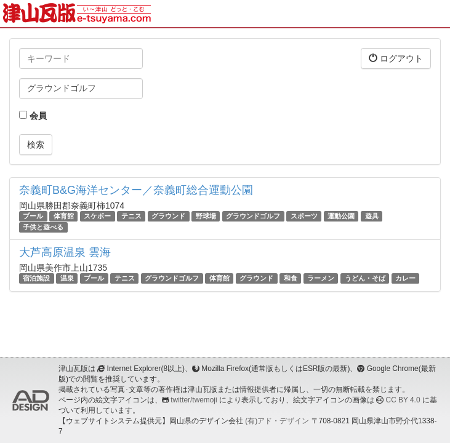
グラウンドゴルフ (253, 216)
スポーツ (304, 216)
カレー (405, 278)
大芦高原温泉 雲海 (65, 252)
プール (33, 216)
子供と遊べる (43, 227)
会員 (33, 116)
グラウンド (168, 216)
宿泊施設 (36, 278)
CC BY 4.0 (403, 400)
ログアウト (396, 58)
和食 (290, 278)
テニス (131, 216)
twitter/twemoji (194, 400)
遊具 (372, 216)
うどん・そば (365, 278)
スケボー (97, 216)
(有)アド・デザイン (277, 421)
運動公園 (341, 216)
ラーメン (320, 278)
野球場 (206, 216)
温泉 (67, 278)
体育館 (64, 216)
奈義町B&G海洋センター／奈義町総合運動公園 (136, 190)
